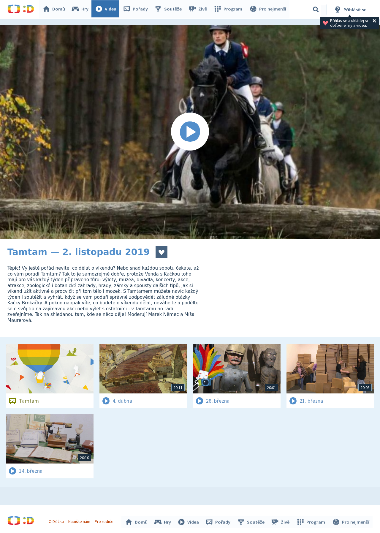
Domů (55, 9)
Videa (107, 9)
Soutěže (169, 9)
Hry (81, 9)
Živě (198, 9)
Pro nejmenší (268, 9)
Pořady (137, 9)
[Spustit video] (190, 132)
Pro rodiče (105, 520)
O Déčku (57, 520)
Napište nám (80, 520)
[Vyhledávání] (316, 9)
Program (228, 9)
